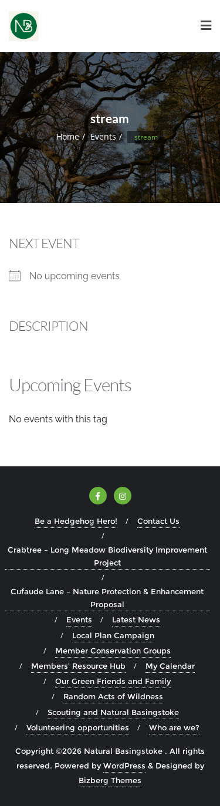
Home (67, 136)
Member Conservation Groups (113, 650)
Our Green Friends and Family (113, 681)
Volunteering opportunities (77, 727)
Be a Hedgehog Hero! (76, 521)
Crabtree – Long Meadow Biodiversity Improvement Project (107, 556)
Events (103, 136)
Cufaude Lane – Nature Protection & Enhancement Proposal (107, 598)
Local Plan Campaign (113, 635)
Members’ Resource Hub (78, 665)
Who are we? (174, 727)
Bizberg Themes (110, 780)
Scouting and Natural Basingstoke (113, 712)
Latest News (136, 619)
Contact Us (158, 521)
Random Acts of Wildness (113, 696)
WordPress (124, 765)
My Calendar (170, 665)
